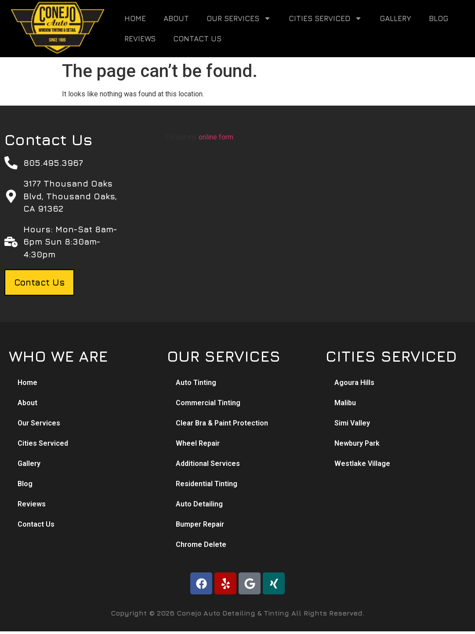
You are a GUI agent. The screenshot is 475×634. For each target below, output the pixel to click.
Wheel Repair (198, 443)
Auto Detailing (199, 504)
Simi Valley (352, 423)
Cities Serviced (325, 18)
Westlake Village (362, 463)
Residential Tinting (206, 484)
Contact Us (197, 38)
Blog (438, 18)
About (176, 18)
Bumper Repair (200, 524)
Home (135, 18)
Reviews (140, 38)
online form (216, 137)
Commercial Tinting (208, 403)
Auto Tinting (196, 382)
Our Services (239, 18)
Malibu (345, 403)
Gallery (395, 18)
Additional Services (208, 463)
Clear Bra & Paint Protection (222, 423)
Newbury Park (357, 443)
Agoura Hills (354, 382)
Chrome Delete (201, 544)
